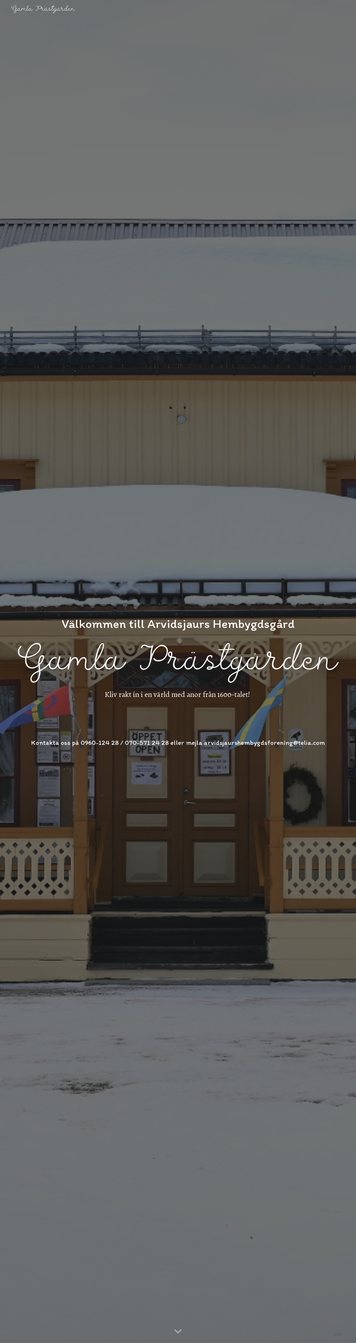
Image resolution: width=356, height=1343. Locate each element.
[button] (178, 1331)
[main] (178, 616)
